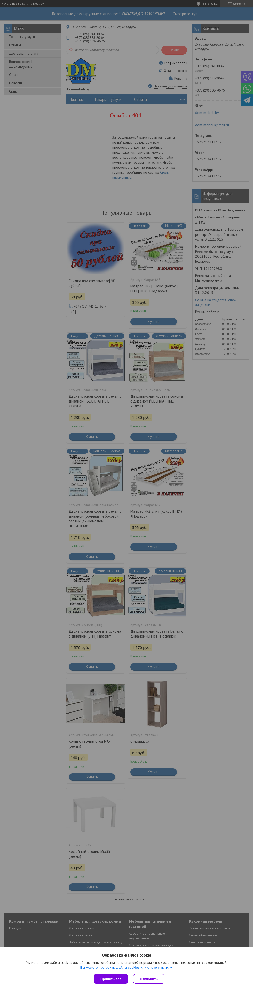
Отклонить (149, 979)
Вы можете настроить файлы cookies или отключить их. (124, 967)
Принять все (110, 979)
